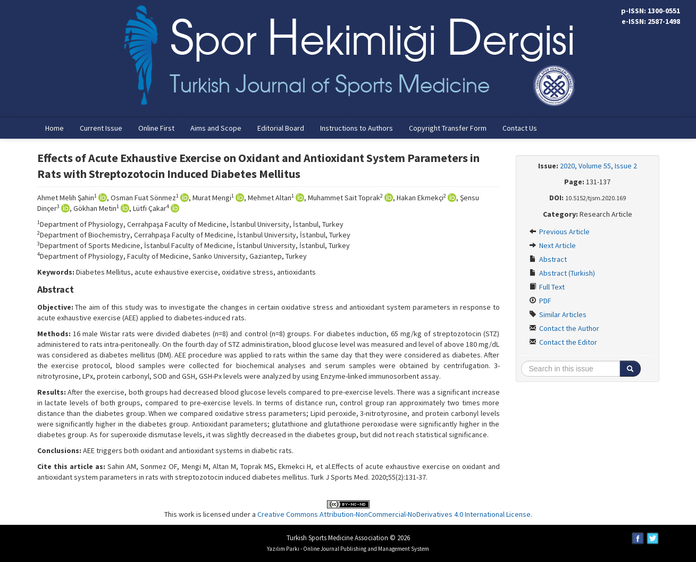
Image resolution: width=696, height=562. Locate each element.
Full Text (547, 287)
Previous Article (559, 231)
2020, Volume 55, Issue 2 (598, 166)
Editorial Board (280, 128)
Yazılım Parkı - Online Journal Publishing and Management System (348, 548)
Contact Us (519, 128)
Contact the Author (564, 328)
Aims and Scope (215, 128)
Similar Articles (557, 314)
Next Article (552, 245)
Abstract (548, 259)
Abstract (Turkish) (562, 273)
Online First (156, 128)
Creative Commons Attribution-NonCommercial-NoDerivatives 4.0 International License (394, 514)
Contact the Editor (563, 342)
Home (54, 128)
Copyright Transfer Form (448, 128)
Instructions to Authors (356, 128)
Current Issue (101, 128)
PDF (540, 300)
